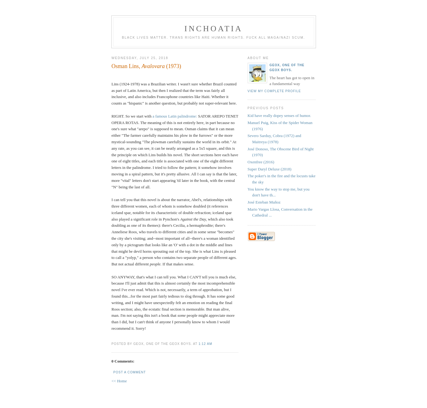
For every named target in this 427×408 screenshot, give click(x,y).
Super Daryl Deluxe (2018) (270, 169)
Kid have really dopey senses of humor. (279, 115)
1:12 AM (205, 344)
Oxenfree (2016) (261, 162)
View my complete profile (274, 91)
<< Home (119, 381)
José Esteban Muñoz (264, 202)
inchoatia (213, 28)
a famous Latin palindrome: (174, 116)
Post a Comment (129, 372)
